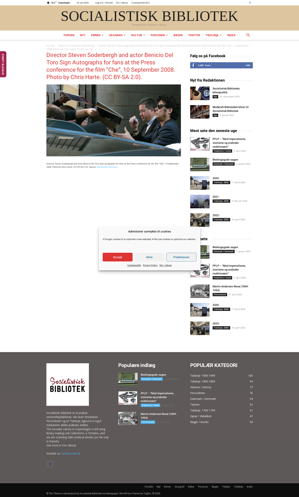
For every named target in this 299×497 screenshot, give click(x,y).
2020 (216, 178)
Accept (117, 257)
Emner (97, 35)
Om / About (165, 265)
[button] (248, 35)
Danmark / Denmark (223, 164)
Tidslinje (213, 35)
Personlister (220, 294)
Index (231, 35)
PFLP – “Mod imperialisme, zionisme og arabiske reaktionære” (229, 142)
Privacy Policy (150, 265)
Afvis (149, 257)
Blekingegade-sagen (225, 159)
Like (248, 65)
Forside (69, 35)
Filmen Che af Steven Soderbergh (76, 45)
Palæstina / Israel (222, 151)
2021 (216, 196)
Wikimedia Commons (107, 167)
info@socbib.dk (70, 453)
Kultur (138, 35)
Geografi (117, 35)
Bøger (178, 35)
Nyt (83, 35)
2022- (216, 215)
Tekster (194, 35)
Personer (159, 35)
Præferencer (181, 257)
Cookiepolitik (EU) (140, 2)
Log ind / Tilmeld (104, 2)
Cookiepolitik (134, 265)
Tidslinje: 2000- (221, 182)
